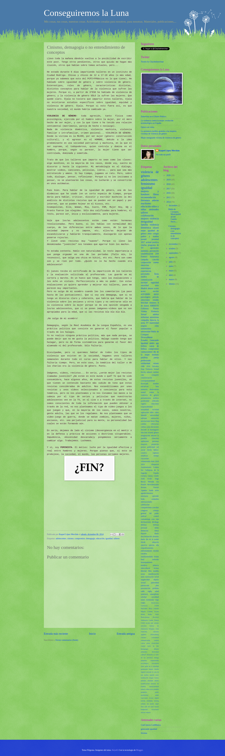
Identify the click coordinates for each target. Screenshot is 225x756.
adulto (152, 343)
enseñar (156, 551)
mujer (143, 231)
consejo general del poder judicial (150, 513)
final (142, 559)
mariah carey (154, 675)
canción (155, 259)
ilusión (156, 669)
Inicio (92, 633)
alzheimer (145, 317)
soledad (144, 597)
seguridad (155, 282)
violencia (154, 218)
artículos (144, 626)
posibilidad (144, 695)
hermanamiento (146, 562)
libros (156, 194)
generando (144, 669)
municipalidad (154, 686)
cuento (156, 262)
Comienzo (144, 606)
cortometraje (145, 519)
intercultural (145, 568)
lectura (156, 568)
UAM (143, 623)
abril (171, 275)
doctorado (144, 384)
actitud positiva (152, 242)
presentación (145, 588)
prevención (154, 251)
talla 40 (147, 706)
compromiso (80, 538)
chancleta (144, 632)
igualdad (109, 538)
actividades (145, 294)
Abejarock (155, 464)
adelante (144, 418)
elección (144, 433)
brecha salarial (146, 372)
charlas (144, 245)
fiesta (156, 274)
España (156, 473)
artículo (155, 297)
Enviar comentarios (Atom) (67, 640)
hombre (156, 384)
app (157, 343)
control (156, 516)
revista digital (154, 698)
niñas (147, 689)
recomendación (148, 197)
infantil (156, 228)
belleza (144, 346)
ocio (151, 689)
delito (157, 528)
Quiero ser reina (147, 127)
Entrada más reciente (56, 633)
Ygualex (144, 490)
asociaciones (145, 421)
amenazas (144, 496)
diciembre (173, 205)
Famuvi (144, 256)
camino (143, 424)
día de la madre (152, 539)
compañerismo (146, 507)
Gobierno (145, 308)
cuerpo (143, 646)
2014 (168, 202)
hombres (144, 565)
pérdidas (155, 588)
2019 (143, 464)
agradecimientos (147, 493)
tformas (144, 733)
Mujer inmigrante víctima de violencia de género (161, 138)
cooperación (146, 262)
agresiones (154, 248)
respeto (144, 326)
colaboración (147, 215)
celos (157, 629)
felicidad (144, 303)
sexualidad (145, 410)
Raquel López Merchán (169, 150)
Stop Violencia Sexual (150, 369)
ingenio (143, 672)
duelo (143, 539)
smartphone (154, 594)
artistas (156, 623)
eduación (155, 542)
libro (150, 571)
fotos (142, 666)
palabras (144, 357)
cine (142, 375)
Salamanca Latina (147, 620)
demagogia (90, 538)
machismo (146, 203)
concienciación (146, 378)
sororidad (145, 285)
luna (157, 386)
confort (156, 640)
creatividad (155, 643)
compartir (155, 375)
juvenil (144, 239)
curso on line (153, 646)
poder (157, 692)
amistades (154, 209)
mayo (171, 271)
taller (152, 412)
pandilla (156, 689)
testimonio (150, 600)
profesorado (146, 360)
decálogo (155, 522)
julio (171, 262)
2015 (168, 197)
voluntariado (145, 461)
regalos (143, 404)
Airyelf (115, 750)
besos (153, 421)
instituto (155, 355)
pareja (156, 357)
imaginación (145, 436)
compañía (145, 320)
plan (157, 585)
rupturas (156, 453)
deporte (143, 533)
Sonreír (156, 487)
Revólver (156, 617)
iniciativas (145, 386)
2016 (148, 366)
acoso (156, 288)
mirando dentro (153, 680)
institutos (145, 251)
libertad (144, 571)
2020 (168, 175)
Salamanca (154, 256)
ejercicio (144, 545)
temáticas (144, 456)
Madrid (144, 288)
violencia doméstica (150, 226)
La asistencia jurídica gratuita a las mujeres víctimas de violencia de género (158, 132)
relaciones (155, 404)
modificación (145, 683)
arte (152, 623)
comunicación (145, 640)
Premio (143, 484)
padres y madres (150, 236)
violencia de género (150, 174)
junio (171, 266)
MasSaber (144, 608)
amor (150, 233)
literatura (145, 200)
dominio (156, 536)
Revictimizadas (153, 484)
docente (144, 430)
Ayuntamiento (146, 467)
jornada (148, 672)
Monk (143, 614)
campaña (144, 259)
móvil (157, 577)
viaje (157, 600)
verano (156, 363)
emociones (145, 300)
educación (100, 538)
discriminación (146, 536)
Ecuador (144, 340)
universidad (145, 331)
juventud (155, 239)
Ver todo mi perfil (163, 154)
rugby (150, 591)
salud (157, 591)
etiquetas (144, 660)
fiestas (156, 557)
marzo (172, 279)
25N (157, 254)
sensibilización (147, 254)
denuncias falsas (150, 531)
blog (157, 421)
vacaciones (145, 459)
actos (157, 490)
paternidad (155, 583)
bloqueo (151, 629)
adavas (155, 200)
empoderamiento (147, 548)
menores (152, 303)
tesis (157, 285)
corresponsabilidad (148, 381)
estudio (156, 300)
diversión (150, 655)
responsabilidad (147, 407)
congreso (144, 510)
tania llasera (154, 706)
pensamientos (146, 398)
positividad (145, 401)
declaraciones (146, 522)
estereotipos (146, 268)
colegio (156, 233)
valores (148, 712)
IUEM (157, 606)
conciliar (155, 507)
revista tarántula (147, 701)
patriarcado (145, 585)
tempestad (144, 709)
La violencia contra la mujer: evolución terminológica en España (157, 121)
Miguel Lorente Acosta (150, 611)
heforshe (155, 559)
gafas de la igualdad (152, 666)
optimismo (145, 441)
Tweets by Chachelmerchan (152, 62)
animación (155, 418)
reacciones (144, 698)
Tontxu (156, 620)
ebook (143, 542)
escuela (150, 433)
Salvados (155, 366)
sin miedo (150, 704)
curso (148, 427)
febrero (172, 284)
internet (154, 436)
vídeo (157, 412)
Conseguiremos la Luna (86, 13)
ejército (151, 545)
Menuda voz (153, 482)
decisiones (155, 427)
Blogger (139, 750)
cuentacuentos (147, 352)
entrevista (145, 265)
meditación (144, 678)
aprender (155, 496)
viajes (143, 603)
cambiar (156, 372)
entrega (156, 657)
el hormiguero (153, 430)
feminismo (148, 184)
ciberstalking (154, 634)
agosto (172, 257)
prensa (143, 447)
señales (143, 704)
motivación (149, 577)
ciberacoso (155, 424)
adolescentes (61, 538)
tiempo (156, 456)
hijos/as (153, 320)
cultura (143, 427)
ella (157, 545)
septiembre (173, 253)
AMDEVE (154, 306)
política (156, 398)
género (156, 433)
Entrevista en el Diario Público (153, 116)
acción (148, 623)
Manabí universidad (150, 415)
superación (145, 412)
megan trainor (154, 678)
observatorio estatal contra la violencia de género (150, 392)
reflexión (155, 401)
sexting (156, 701)
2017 (143, 242)
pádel (157, 695)
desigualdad (147, 221)
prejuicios (155, 444)
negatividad (145, 580)
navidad (144, 282)
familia (144, 224)
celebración (145, 505)
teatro (143, 600)
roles (157, 326)
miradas (143, 680)
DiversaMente (147, 337)
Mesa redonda (154, 608)
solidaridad (145, 363)
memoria (144, 389)
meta (143, 577)
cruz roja (155, 519)
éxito (153, 461)
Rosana (143, 487)
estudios (144, 554)
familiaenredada (147, 557)
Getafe (156, 476)
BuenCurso (155, 603)
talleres (117, 538)
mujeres (145, 218)
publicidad (151, 447)
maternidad (154, 323)
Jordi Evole (146, 479)
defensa (144, 525)
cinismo (70, 538)
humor (151, 669)
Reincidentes (145, 617)
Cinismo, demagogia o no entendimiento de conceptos (174, 232)
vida (143, 366)
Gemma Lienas (147, 476)
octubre (172, 248)
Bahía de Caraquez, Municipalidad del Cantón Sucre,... (174, 215)
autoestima (154, 317)
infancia (156, 565)
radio (143, 591)
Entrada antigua (126, 633)
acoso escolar (150, 291)
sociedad (155, 410)
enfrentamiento (146, 551)
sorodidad (155, 597)
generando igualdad (149, 729)
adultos (156, 314)
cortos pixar (145, 643)
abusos (150, 288)
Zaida (151, 490)
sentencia (144, 594)
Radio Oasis (153, 614)
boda (143, 499)
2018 (157, 461)
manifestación (153, 574)
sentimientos (146, 329)
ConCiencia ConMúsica (151, 725)
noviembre (173, 244)
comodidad (155, 637)
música (143, 689)
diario (157, 533)
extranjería (155, 663)
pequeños (144, 692)
